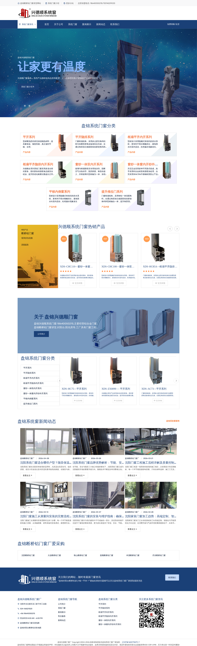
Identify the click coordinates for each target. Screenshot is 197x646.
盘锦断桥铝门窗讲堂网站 (29, 3)
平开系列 (29, 137)
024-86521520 (26, 607)
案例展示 (86, 24)
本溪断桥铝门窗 (132, 553)
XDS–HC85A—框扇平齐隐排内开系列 (160, 264)
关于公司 (58, 24)
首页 (46, 24)
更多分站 (68, 3)
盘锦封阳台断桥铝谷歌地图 (30, 626)
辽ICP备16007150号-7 (130, 640)
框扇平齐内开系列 (140, 137)
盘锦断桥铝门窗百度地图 (29, 621)
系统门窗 (72, 24)
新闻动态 (100, 24)
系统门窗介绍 (52, 3)
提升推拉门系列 (112, 191)
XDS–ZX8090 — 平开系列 (116, 384)
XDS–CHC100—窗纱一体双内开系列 (118, 264)
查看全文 (27, 473)
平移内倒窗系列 (59, 191)
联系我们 (114, 24)
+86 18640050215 (27, 611)
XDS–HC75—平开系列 (74, 384)
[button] (20, 106)
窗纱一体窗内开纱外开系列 (35, 391)
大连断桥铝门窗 (54, 553)
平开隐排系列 (84, 137)
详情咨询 (24, 245)
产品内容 (26, 152)
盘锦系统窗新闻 (172, 419)
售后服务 (62, 614)
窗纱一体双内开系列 (88, 164)
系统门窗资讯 (27, 24)
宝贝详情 (77, 281)
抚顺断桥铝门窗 (106, 553)
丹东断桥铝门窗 (159, 553)
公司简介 (41, 332)
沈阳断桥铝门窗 (28, 553)
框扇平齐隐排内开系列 (33, 381)
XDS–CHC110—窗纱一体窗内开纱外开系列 (76, 264)
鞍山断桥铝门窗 (80, 553)
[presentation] (170, 228)
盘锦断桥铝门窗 (26, 456)
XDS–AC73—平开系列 (153, 384)
